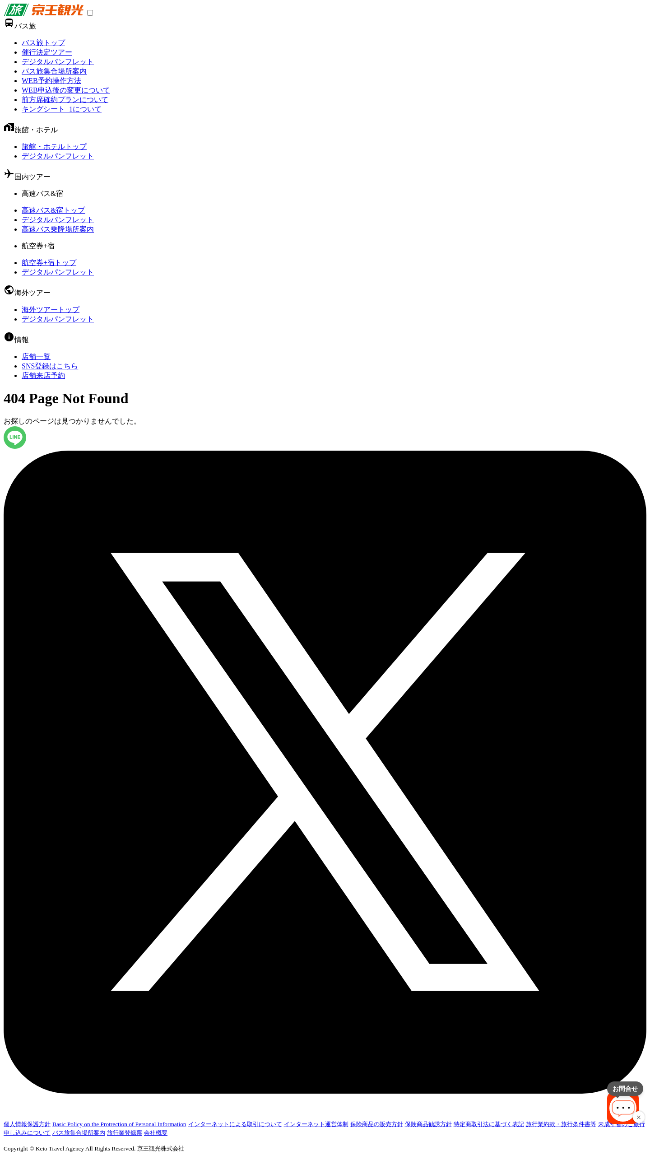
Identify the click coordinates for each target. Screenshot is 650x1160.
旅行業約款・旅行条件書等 (561, 1124)
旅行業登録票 (124, 1132)
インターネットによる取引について (235, 1124)
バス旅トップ (43, 43)
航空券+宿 (38, 246)
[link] (44, 13)
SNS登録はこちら (50, 366)
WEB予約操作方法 (51, 80)
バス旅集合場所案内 (54, 71)
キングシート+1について (62, 109)
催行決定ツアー (47, 52)
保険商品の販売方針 (376, 1124)
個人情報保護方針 (27, 1124)
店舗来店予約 (43, 375)
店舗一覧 (36, 356)
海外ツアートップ (50, 309)
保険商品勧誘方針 (428, 1124)
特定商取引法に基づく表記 (489, 1124)
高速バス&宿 (42, 193)
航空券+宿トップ (49, 262)
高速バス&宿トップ (53, 210)
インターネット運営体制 (316, 1124)
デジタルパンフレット (58, 61)
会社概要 (155, 1132)
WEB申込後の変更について (66, 90)
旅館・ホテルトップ (54, 146)
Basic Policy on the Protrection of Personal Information (119, 1124)
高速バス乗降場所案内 (58, 229)
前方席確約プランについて (65, 99)
